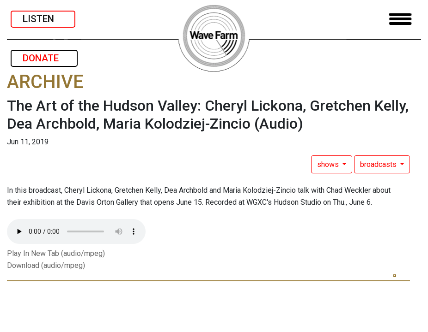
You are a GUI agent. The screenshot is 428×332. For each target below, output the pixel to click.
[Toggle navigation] (400, 19)
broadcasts (379, 164)
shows (329, 164)
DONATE (44, 58)
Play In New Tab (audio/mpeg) (56, 253)
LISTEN (43, 18)
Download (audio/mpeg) (46, 265)
